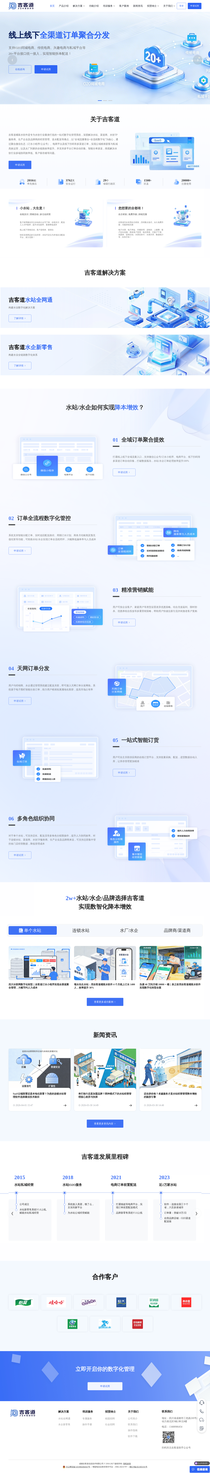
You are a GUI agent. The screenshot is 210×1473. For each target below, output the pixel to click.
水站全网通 (64, 1418)
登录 (181, 6)
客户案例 (124, 6)
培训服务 (108, 6)
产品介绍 (64, 6)
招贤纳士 (152, 6)
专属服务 (87, 1418)
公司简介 (133, 1418)
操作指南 (133, 1430)
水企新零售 (64, 1424)
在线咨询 (20, 69)
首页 (52, 6)
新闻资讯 (138, 6)
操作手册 (87, 1424)
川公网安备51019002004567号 (78, 1467)
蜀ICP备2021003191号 (138, 1467)
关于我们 (168, 6)
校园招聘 (110, 1418)
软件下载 (133, 1436)
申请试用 (194, 6)
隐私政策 (127, 1464)
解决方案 (77, 6)
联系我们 (133, 1424)
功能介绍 (94, 6)
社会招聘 (110, 1424)
